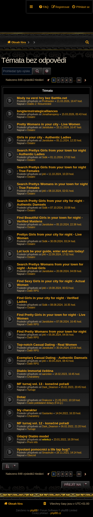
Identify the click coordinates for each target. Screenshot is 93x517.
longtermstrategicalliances (37, 111)
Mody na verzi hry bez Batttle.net (42, 98)
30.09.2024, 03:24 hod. (63, 241)
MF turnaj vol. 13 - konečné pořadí (43, 384)
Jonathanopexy (50, 114)
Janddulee (48, 127)
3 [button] (62, 80)
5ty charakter (27, 410)
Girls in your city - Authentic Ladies (44, 137)
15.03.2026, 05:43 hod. (74, 114)
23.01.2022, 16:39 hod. (66, 439)
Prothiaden (48, 101)
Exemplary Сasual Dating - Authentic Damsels (52, 358)
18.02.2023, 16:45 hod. (67, 374)
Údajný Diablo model (33, 436)
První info (32, 442)
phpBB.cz (55, 513)
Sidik (45, 157)
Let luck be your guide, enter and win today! (50, 251)
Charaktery (33, 376)
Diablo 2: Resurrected (39, 104)
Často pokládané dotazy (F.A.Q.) (45, 403)
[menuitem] (81, 7)
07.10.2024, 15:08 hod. (63, 207)
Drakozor (47, 400)
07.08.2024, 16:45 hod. (69, 321)
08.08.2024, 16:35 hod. (63, 304)
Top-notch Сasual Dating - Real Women (47, 344)
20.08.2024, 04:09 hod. (69, 271)
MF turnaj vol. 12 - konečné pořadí (43, 423)
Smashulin (48, 452)
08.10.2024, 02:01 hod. (61, 191)
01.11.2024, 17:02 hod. (63, 157)
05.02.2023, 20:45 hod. (73, 387)
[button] (47, 80)
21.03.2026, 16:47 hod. (69, 101)
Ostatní (31, 117)
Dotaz (21, 397)
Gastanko (47, 413)
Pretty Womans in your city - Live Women (48, 124)
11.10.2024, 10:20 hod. (61, 174)
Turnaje (31, 389)
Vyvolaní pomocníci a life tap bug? (43, 449)
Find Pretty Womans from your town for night (51, 331)
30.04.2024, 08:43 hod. (61, 361)
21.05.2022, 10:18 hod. (67, 400)
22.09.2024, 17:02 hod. (61, 254)
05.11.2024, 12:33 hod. (69, 140)
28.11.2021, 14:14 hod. (69, 452)
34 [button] (79, 80)
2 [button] (58, 80)
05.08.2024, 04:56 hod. (61, 334)
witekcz (46, 439)
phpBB (34, 510)
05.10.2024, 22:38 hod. (69, 224)
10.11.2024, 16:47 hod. (69, 127)
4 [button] (66, 80)
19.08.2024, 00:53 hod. (61, 288)
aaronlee (47, 374)
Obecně (31, 455)
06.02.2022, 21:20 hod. (73, 426)
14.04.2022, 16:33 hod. (68, 413)
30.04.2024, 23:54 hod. (69, 347)
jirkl (44, 174)
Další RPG (33, 290)
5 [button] (70, 80)
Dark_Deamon (50, 387)
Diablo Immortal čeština (35, 371)
